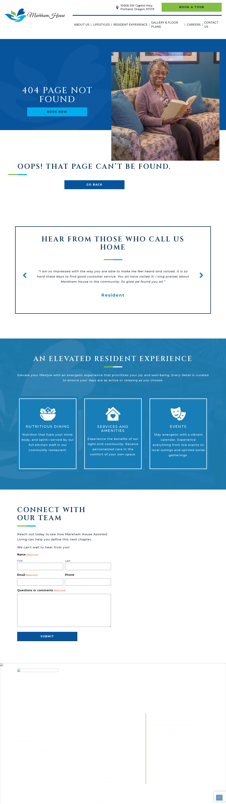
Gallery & (25, 765)
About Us (81, 24)
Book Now (57, 111)
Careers (194, 24)
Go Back (94, 184)
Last (67, 560)
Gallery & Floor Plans (164, 24)
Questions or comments (41, 590)
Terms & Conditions (32, 749)
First (20, 560)
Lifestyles (101, 24)
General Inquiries (117, 782)
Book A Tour (191, 7)
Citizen (102, 801)
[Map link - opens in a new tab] (171, 720)
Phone (69, 574)
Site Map (24, 736)
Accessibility (27, 745)
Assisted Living (72, 727)
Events (109, 736)
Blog (20, 732)
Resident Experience (130, 24)
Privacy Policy (28, 740)
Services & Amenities (120, 727)
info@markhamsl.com (171, 734)
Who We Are (26, 727)
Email (27, 575)
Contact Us (211, 24)
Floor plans (28, 768)
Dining (109, 732)
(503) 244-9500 (166, 729)
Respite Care (71, 732)
